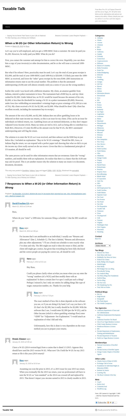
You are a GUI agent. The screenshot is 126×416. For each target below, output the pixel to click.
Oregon (99, 160)
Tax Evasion (101, 199)
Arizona (99, 42)
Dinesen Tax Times (103, 253)
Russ (27, 46)
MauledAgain (101, 264)
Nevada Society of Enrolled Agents (108, 349)
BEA (98, 47)
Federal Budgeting (103, 72)
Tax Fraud (100, 202)
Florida (99, 77)
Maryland (100, 121)
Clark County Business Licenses (107, 324)
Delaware (100, 63)
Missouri (100, 132)
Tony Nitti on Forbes (103, 287)
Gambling (25, 171)
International (101, 96)
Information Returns (103, 93)
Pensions (100, 169)
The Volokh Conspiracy (104, 303)
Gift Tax (99, 84)
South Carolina (101, 190)
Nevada (99, 137)
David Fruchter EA (20, 203)
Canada (99, 54)
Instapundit (100, 299)
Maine (99, 119)
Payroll (99, 162)
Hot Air (99, 294)
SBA (98, 183)
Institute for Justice (103, 370)
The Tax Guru (101, 283)
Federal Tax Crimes (103, 259)
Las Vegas (100, 112)
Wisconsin (100, 229)
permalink (75, 171)
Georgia (99, 82)
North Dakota (101, 151)
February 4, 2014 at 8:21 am (36, 262)
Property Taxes (101, 172)
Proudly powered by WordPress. (108, 410)
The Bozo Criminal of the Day (106, 375)
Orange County (102, 158)
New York (100, 146)
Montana (100, 135)
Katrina (99, 107)
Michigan (100, 126)
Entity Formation (102, 68)
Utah (98, 218)
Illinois (99, 89)
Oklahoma (100, 156)
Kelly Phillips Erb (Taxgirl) (105, 262)
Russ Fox (98, 239)
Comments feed (102, 386)
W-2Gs (59, 171)
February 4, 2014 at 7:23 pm (43, 296)
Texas (99, 213)
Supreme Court (102, 195)
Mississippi (100, 130)
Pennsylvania (101, 167)
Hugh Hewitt (101, 296)
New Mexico (101, 144)
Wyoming (100, 232)
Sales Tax (100, 181)
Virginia (99, 222)
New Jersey (100, 142)
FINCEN (100, 75)
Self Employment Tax (104, 188)
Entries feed (101, 384)
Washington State (102, 225)
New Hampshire (102, 139)
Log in (99, 382)
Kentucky (100, 109)
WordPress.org (101, 389)
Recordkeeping (102, 174)
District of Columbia (103, 66)
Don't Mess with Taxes (104, 255)
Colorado (100, 56)
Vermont (99, 220)
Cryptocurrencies (102, 61)
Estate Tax (100, 70)
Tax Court (100, 197)
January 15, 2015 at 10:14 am (30, 363)
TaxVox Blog (101, 280)
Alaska (99, 40)
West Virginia (101, 227)
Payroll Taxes (101, 165)
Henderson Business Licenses (106, 326)
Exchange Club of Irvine (104, 363)
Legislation (100, 114)
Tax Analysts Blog (103, 273)
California (100, 52)
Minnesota (100, 128)
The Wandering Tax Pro (104, 285)
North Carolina (101, 149)
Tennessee (100, 211)
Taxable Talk (14, 9)
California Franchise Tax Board (107, 319)
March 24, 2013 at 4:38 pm (29, 231)
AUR (54, 171)
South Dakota (101, 192)
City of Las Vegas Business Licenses (108, 322)
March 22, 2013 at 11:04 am (22, 206)
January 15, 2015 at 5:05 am (22, 342)
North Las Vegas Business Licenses (108, 338)
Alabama (100, 38)
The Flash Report (102, 301)
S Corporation (101, 179)
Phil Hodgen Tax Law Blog (105, 269)
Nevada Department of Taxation (107, 336)
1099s (49, 171)
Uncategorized (101, 216)
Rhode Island (101, 176)
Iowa (37, 171)
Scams (99, 186)
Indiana (32, 171)
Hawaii (99, 86)
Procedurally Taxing (103, 271)
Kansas (99, 105)
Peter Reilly (101, 266)
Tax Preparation (102, 206)
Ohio (98, 153)
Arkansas (100, 45)
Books (99, 49)
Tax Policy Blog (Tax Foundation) (107, 276)
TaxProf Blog (101, 278)
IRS (98, 100)
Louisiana (100, 116)
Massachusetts (101, 123)
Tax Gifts (100, 204)
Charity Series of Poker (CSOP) (107, 361)
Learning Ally (101, 373)
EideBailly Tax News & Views (106, 257)
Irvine (99, 102)
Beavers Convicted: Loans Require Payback (71, 36)
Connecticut (101, 59)
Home (7, 27)
